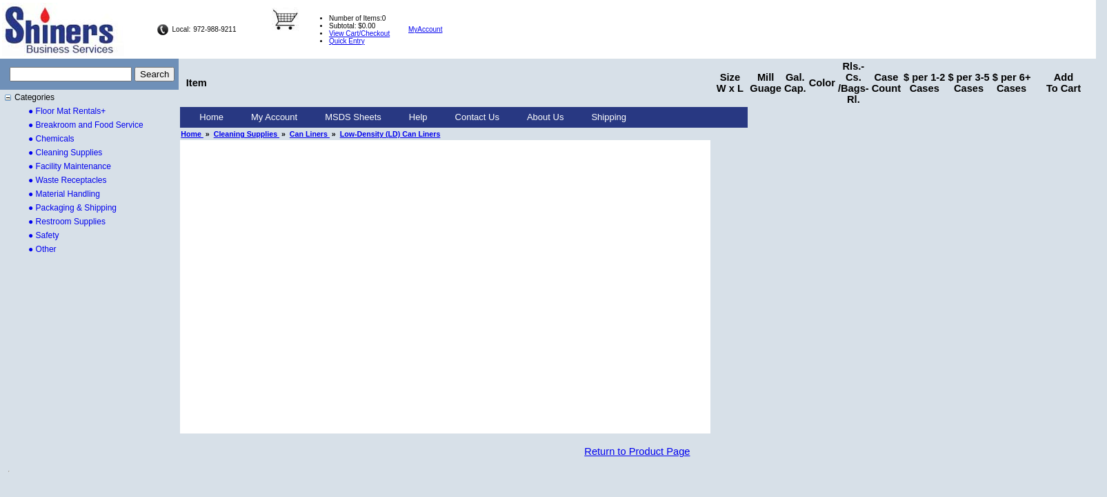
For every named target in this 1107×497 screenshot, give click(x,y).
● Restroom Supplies (67, 221)
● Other (42, 249)
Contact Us (477, 117)
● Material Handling (64, 194)
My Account (274, 117)
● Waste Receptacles (67, 180)
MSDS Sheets (353, 117)
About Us (545, 117)
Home (211, 117)
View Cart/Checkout (359, 33)
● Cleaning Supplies (65, 152)
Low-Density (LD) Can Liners (390, 134)
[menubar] (413, 117)
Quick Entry (347, 41)
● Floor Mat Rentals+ (67, 111)
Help (418, 117)
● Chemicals (51, 139)
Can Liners (310, 134)
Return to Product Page (637, 451)
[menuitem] (211, 117)
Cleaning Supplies (246, 134)
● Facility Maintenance (69, 166)
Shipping (608, 117)
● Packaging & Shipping (72, 208)
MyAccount (425, 29)
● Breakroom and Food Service (85, 125)
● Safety (43, 235)
